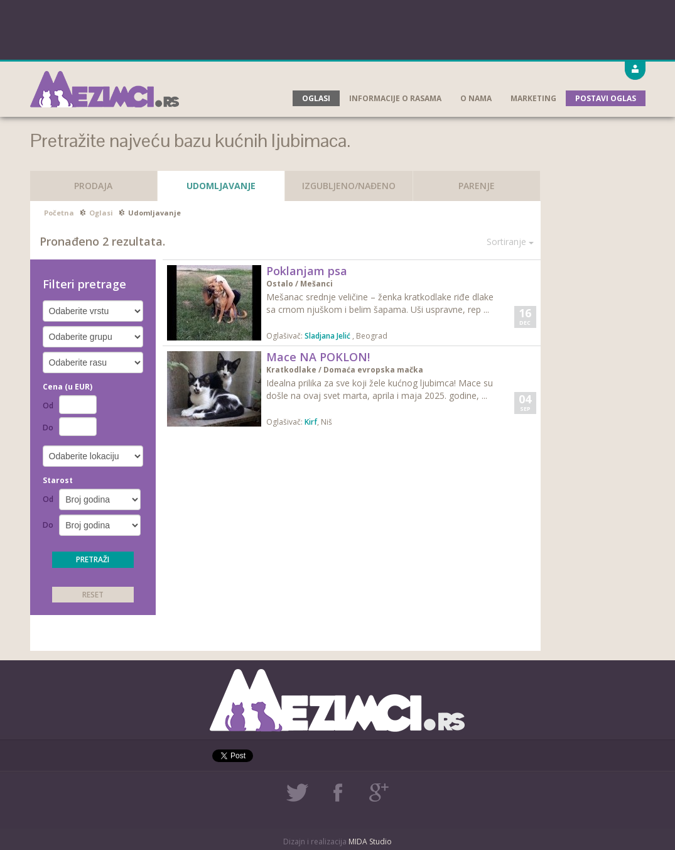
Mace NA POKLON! (318, 356)
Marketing (533, 98)
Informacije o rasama (395, 98)
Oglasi (316, 98)
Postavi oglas (605, 98)
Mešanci (316, 283)
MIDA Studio (370, 841)
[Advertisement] (337, 28)
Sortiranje (510, 242)
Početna (59, 212)
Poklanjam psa (306, 270)
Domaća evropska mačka (373, 369)
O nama (476, 98)
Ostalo (279, 283)
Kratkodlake (291, 369)
